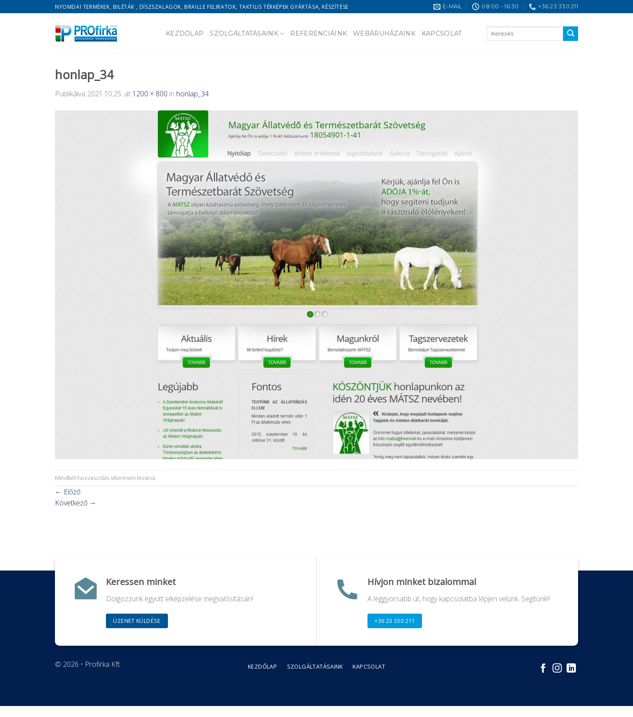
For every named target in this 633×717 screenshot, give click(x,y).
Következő (75, 503)
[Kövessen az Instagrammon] (557, 669)
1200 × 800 (149, 94)
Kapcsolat (442, 33)
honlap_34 (192, 94)
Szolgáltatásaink (247, 33)
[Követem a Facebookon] (543, 669)
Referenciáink (318, 33)
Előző (67, 492)
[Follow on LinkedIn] (571, 669)
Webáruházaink (384, 33)
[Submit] (570, 33)
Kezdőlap (185, 33)
